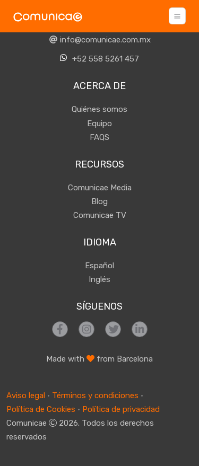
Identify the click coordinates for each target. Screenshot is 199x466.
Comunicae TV (99, 215)
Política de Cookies (40, 409)
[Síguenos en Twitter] (113, 329)
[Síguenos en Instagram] (86, 329)
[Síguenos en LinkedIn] (140, 329)
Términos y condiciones (95, 395)
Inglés (99, 279)
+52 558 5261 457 (99, 59)
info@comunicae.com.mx (99, 40)
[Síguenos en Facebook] (60, 329)
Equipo (99, 123)
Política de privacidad (121, 409)
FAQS (99, 137)
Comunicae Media (100, 187)
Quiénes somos (99, 109)
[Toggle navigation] (177, 15)
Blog (99, 201)
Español (99, 265)
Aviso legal (25, 395)
